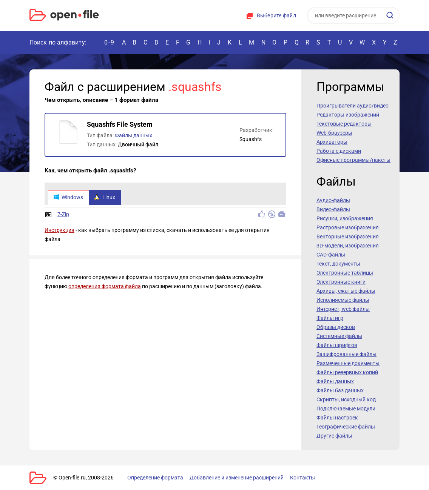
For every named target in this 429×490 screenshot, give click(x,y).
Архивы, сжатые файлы (345, 291)
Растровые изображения (347, 227)
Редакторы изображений (347, 115)
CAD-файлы (330, 255)
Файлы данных (133, 135)
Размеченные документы (348, 363)
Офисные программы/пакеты (353, 160)
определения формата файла (104, 287)
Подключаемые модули (345, 409)
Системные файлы (339, 336)
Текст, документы (338, 264)
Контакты (302, 478)
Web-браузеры (334, 133)
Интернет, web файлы (343, 309)
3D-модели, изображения (347, 246)
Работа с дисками (338, 151)
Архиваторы (331, 142)
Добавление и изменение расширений (237, 478)
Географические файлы (345, 427)
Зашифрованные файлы (346, 354)
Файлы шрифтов (336, 345)
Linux (104, 198)
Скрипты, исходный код (346, 399)
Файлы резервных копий (347, 372)
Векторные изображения (347, 236)
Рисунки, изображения (344, 218)
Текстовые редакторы (344, 124)
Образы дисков (335, 327)
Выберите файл (276, 15)
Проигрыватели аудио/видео (352, 106)
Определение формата (155, 478)
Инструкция (59, 230)
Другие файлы (334, 436)
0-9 (109, 42)
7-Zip (63, 215)
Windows (68, 198)
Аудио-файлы (333, 200)
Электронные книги (341, 282)
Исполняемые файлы (342, 300)
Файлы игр (329, 318)
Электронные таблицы (344, 273)
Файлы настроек (337, 418)
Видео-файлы (333, 209)
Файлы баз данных (340, 390)
